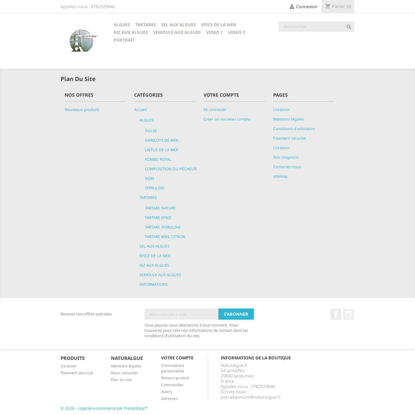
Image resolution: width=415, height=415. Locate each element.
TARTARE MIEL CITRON (165, 236)
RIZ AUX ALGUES (131, 32)
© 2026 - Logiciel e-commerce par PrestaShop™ (104, 408)
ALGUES (122, 25)
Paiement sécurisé (289, 138)
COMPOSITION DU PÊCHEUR (171, 168)
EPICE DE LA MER (218, 25)
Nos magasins (286, 157)
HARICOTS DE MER (161, 140)
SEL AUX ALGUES (178, 25)
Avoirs (166, 391)
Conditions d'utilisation (294, 128)
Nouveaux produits (82, 109)
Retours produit (175, 377)
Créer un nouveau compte (227, 119)
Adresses (169, 398)
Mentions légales (288, 119)
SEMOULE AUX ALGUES (177, 32)
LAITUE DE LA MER (161, 149)
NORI (149, 178)
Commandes (172, 384)
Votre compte (177, 358)
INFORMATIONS (153, 284)
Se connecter (215, 109)
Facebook (336, 314)
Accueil (140, 109)
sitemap (280, 176)
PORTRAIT (124, 40)
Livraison (281, 109)
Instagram (348, 314)
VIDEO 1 (214, 32)
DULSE (151, 130)
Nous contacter (124, 372)
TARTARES (145, 25)
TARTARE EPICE (158, 217)
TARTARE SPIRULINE (163, 227)
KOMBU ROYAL (158, 159)
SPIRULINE (154, 187)
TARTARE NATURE (160, 208)
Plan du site (121, 379)
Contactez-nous (287, 166)
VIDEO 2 (236, 32)
